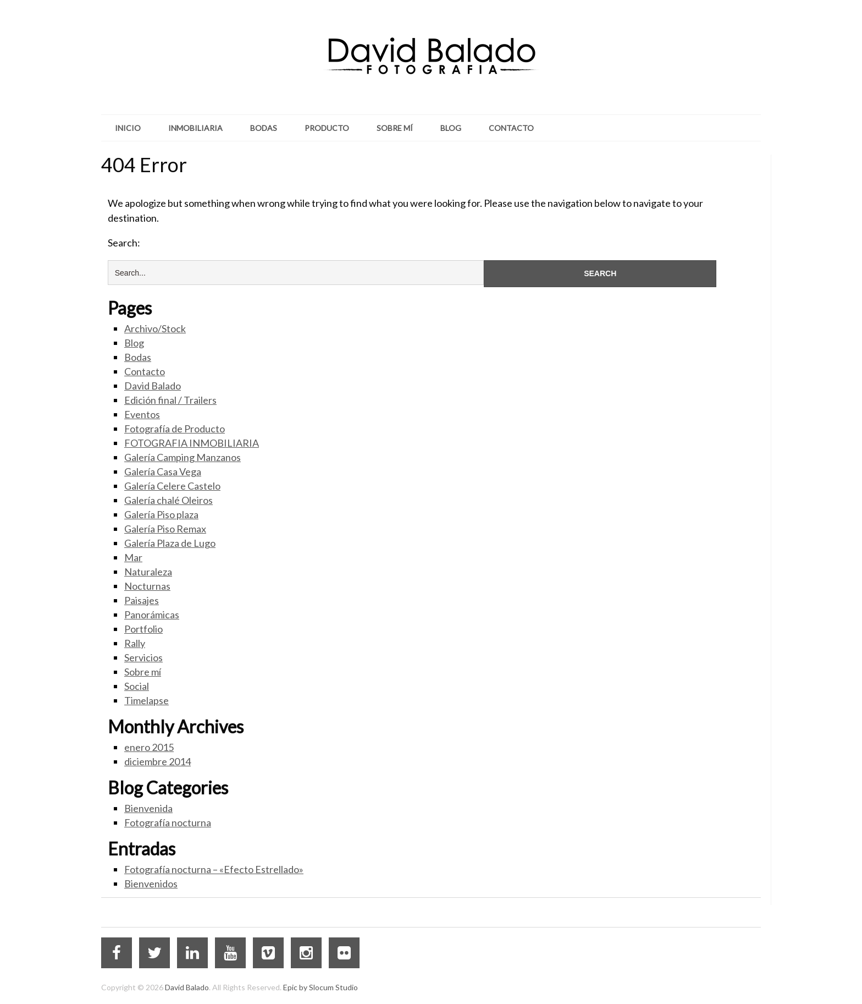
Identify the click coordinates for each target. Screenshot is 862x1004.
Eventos (142, 414)
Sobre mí (395, 128)
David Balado (152, 386)
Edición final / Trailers (170, 400)
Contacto (511, 128)
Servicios (143, 657)
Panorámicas (151, 614)
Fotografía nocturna (167, 822)
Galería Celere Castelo (172, 486)
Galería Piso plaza (161, 514)
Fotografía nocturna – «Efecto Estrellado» (213, 869)
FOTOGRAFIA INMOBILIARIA (191, 443)
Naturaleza (148, 572)
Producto (327, 128)
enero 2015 (149, 747)
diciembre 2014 (157, 761)
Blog (450, 128)
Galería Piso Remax (165, 529)
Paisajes (141, 600)
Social (136, 686)
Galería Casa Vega (162, 471)
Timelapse (146, 700)
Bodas (263, 128)
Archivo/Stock (155, 328)
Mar (133, 557)
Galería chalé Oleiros (168, 500)
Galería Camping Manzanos (182, 457)
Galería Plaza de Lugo (170, 543)
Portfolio (143, 629)
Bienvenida (148, 808)
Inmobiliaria (195, 128)
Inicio (128, 128)
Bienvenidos (151, 883)
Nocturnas (147, 586)
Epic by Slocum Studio (320, 987)
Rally (134, 643)
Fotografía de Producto (174, 429)
